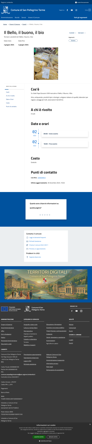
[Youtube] (68, 10)
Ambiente (49, 334)
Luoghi (71, 340)
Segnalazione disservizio (31, 358)
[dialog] (46, 433)
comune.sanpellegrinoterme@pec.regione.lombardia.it (18, 374)
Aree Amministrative (7, 328)
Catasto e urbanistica (30, 339)
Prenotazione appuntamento (32, 354)
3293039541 (42, 178)
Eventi (24, 24)
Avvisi (71, 331)
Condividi (73, 33)
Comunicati (72, 328)
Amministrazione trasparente (55, 360)
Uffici (2, 331)
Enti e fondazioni (6, 334)
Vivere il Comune (14, 24)
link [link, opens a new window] (63, 433)
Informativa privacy (52, 363)
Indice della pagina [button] (11, 86)
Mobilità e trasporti (29, 345)
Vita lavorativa (28, 331)
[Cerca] (89, 10)
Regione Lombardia (7, 2)
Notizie (71, 324)
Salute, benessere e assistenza (55, 337)
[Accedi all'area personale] (82, 2)
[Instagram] (73, 10)
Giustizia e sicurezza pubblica (55, 328)
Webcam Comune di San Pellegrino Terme (53, 355)
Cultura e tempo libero (30, 328)
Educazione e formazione (54, 324)
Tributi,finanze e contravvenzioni (56, 331)
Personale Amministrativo (9, 341)
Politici (3, 337)
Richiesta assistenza (30, 364)
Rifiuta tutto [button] (53, 437)
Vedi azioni (82, 33)
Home (5, 24)
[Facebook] (64, 10)
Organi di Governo (6, 324)
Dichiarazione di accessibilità (55, 370)
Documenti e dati (6, 344)
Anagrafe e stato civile (30, 324)
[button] (46, 441)
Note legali (49, 367)
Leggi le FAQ (27, 361)
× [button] (90, 424)
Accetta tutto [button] (38, 437)
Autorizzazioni (50, 341)
